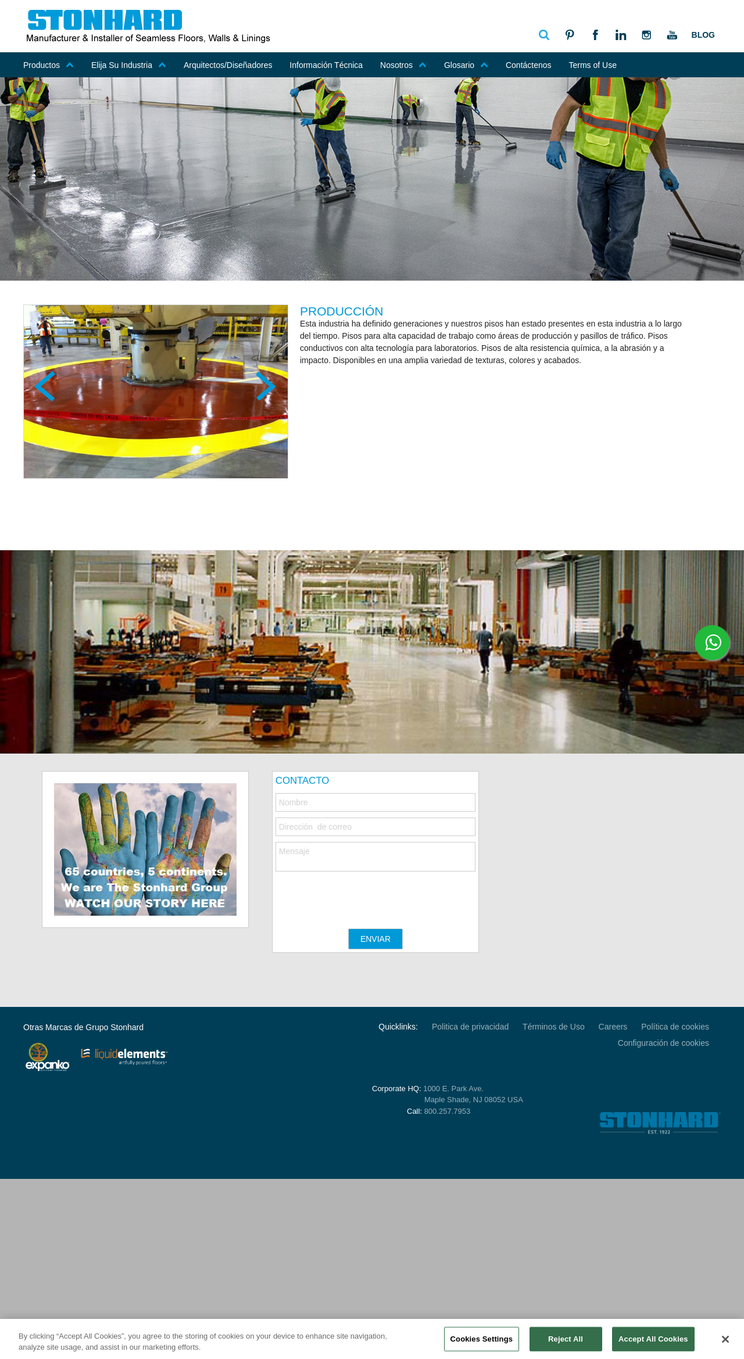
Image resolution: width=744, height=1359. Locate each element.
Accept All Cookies (653, 1341)
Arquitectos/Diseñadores (228, 65)
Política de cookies (675, 1026)
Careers (613, 1026)
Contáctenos (529, 65)
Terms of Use (592, 65)
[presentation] (364, 894)
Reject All (565, 1341)
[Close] (725, 1342)
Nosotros (403, 65)
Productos (48, 65)
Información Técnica (326, 65)
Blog (703, 35)
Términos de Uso (554, 1026)
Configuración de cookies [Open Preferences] (663, 1043)
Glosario (466, 65)
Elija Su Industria (128, 65)
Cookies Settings (481, 1341)
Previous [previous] (46, 385)
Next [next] (265, 385)
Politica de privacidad (470, 1026)
